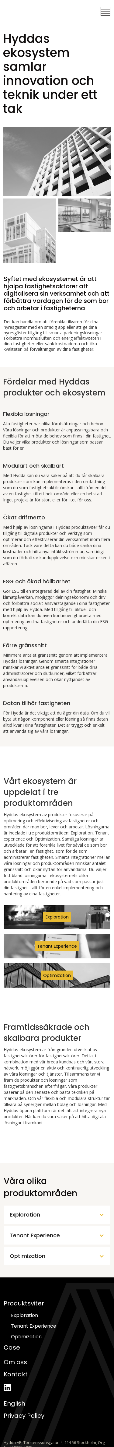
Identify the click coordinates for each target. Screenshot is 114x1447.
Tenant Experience (33, 1326)
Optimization (26, 1336)
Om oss (15, 1362)
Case (12, 1347)
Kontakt (16, 1374)
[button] (105, 11)
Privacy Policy (24, 1415)
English (14, 1403)
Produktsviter (24, 1303)
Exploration (24, 1315)
